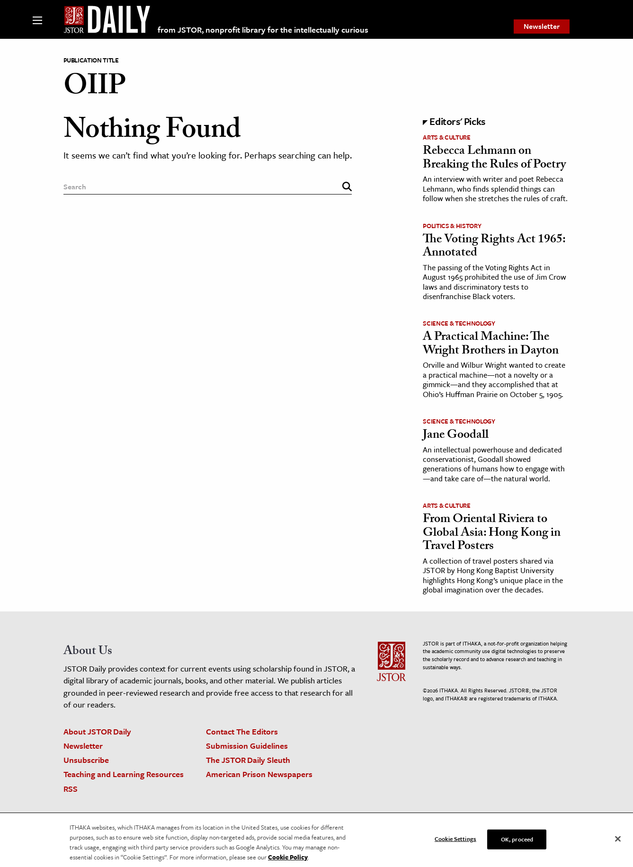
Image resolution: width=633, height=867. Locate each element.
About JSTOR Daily (97, 731)
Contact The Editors (242, 731)
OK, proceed (517, 842)
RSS (70, 789)
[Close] (617, 842)
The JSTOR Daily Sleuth (248, 760)
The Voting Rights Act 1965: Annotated (494, 247)
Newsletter (542, 26)
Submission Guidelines (247, 746)
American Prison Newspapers (259, 774)
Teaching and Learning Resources (123, 774)
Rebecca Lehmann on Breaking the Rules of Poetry (494, 159)
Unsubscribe (86, 760)
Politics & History (452, 225)
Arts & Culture (446, 137)
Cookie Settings (455, 841)
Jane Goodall (456, 435)
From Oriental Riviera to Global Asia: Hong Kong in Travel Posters (492, 533)
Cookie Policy (288, 860)
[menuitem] (542, 26)
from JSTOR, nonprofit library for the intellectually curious (263, 29)
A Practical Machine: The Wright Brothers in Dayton (491, 344)
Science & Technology (459, 323)
